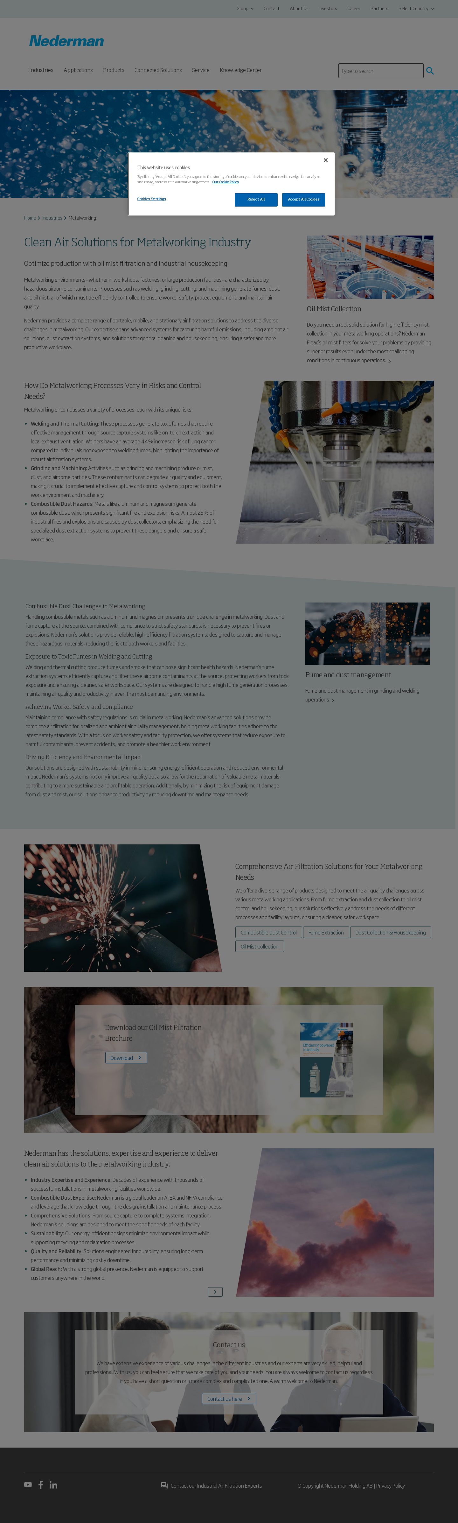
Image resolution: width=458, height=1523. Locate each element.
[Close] (326, 160)
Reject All (256, 199)
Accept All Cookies (303, 199)
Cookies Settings (151, 199)
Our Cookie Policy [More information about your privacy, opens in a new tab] (225, 182)
